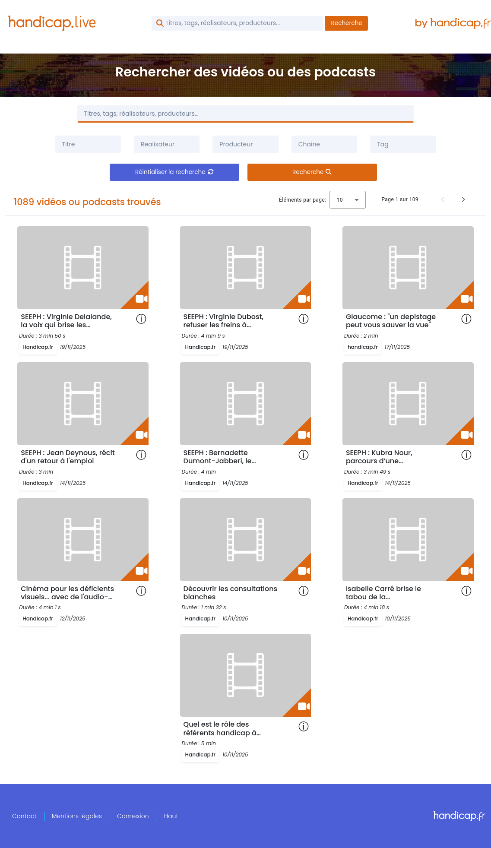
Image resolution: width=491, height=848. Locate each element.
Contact (24, 816)
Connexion (133, 816)
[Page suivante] (463, 199)
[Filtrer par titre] (88, 144)
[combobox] (167, 144)
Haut (171, 816)
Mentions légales (77, 816)
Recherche (346, 23)
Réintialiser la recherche (174, 172)
